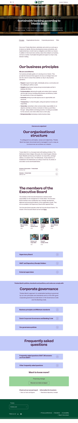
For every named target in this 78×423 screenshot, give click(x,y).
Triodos (12, 407)
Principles (21, 40)
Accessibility (65, 417)
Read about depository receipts (49, 396)
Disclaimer (56, 417)
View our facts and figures (27, 396)
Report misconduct (63, 419)
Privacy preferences (46, 417)
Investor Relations (63, 2)
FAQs (57, 40)
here (45, 209)
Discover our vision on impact (39, 387)
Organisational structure (32, 40)
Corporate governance (48, 40)
